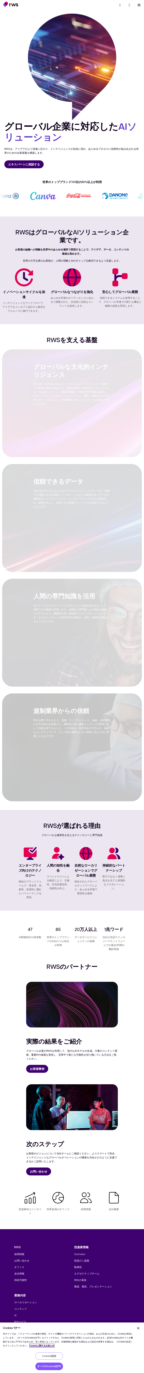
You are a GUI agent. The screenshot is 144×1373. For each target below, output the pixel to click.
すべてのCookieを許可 (49, 1366)
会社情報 (19, 1273)
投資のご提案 (81, 1260)
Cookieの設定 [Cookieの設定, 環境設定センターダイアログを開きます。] (49, 1356)
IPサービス (20, 1321)
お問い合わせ (21, 1260)
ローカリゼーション (25, 1302)
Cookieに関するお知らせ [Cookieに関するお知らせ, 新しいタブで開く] (42, 1345)
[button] (11, 4)
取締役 (78, 1267)
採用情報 (19, 1254)
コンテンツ (20, 1308)
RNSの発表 (80, 1279)
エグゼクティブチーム (86, 1273)
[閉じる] (138, 1328)
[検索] (120, 5)
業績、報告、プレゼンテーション (93, 1286)
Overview (79, 1254)
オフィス (19, 1267)
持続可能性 (20, 1279)
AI (15, 1315)
